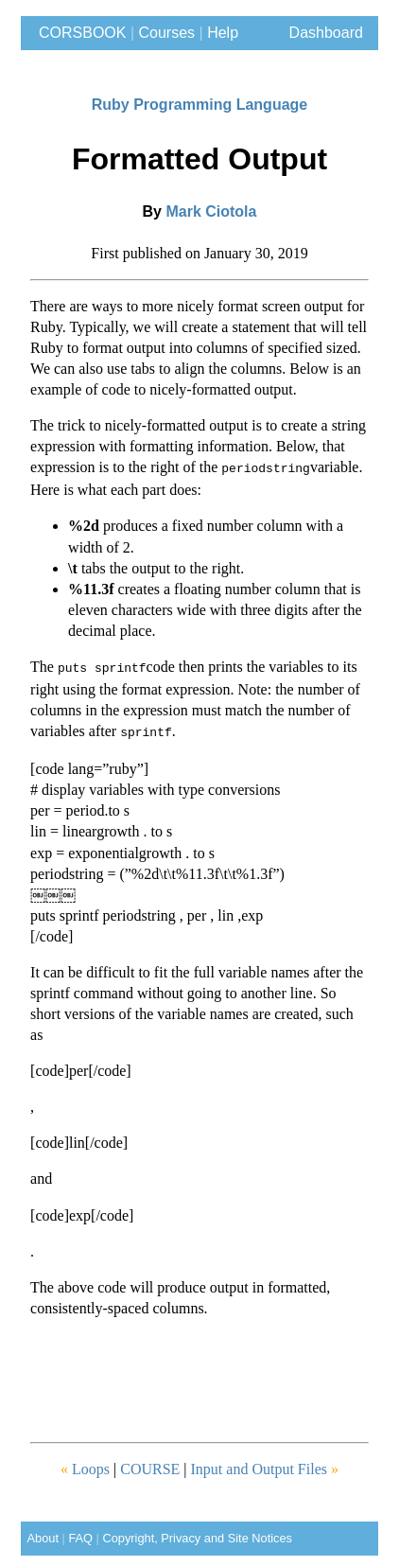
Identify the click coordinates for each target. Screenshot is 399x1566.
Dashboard (326, 33)
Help (222, 33)
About (40, 1532)
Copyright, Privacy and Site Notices (197, 1532)
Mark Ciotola (210, 211)
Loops (85, 1463)
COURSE (151, 1463)
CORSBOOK (78, 33)
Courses (167, 33)
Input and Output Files (264, 1463)
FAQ (80, 1532)
